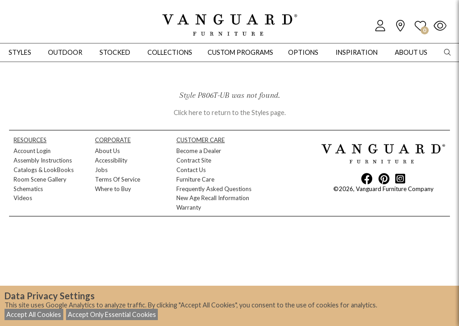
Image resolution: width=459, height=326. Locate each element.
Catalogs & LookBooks (44, 169)
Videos (23, 197)
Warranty (188, 207)
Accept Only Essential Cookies (112, 314)
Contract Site (193, 160)
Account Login (32, 150)
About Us (107, 150)
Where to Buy (113, 188)
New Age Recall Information (212, 197)
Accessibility (111, 160)
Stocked (114, 52)
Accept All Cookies (33, 314)
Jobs (101, 169)
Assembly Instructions (43, 160)
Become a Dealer (198, 150)
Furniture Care (195, 179)
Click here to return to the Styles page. (230, 112)
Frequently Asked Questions (213, 188)
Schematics (28, 188)
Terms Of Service (117, 179)
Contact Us (191, 169)
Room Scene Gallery (40, 179)
